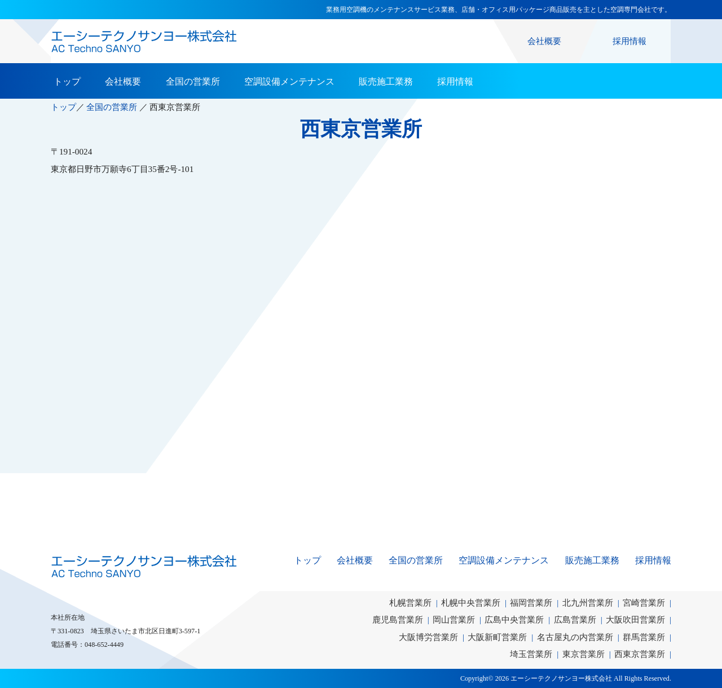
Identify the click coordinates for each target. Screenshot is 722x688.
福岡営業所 (531, 602)
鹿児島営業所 (397, 619)
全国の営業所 (193, 81)
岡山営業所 (454, 619)
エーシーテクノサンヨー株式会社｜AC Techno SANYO (144, 566)
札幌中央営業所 (470, 602)
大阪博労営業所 (428, 637)
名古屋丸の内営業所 (575, 637)
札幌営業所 (410, 602)
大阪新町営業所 (497, 637)
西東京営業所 (639, 654)
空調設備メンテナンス (289, 81)
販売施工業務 (386, 81)
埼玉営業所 (531, 654)
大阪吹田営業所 (635, 619)
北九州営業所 (587, 602)
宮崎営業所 (644, 602)
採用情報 (629, 41)
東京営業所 (583, 654)
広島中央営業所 (514, 619)
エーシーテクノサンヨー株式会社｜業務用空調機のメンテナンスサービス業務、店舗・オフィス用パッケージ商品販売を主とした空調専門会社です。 (144, 41)
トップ (67, 81)
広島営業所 (575, 619)
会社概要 (544, 41)
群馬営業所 (644, 637)
